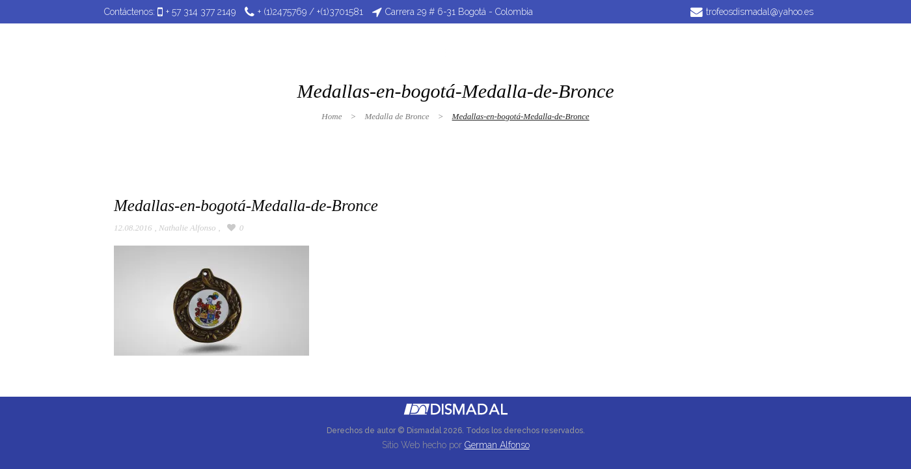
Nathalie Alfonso (187, 228)
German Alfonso (497, 445)
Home (331, 116)
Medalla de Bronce (396, 116)
